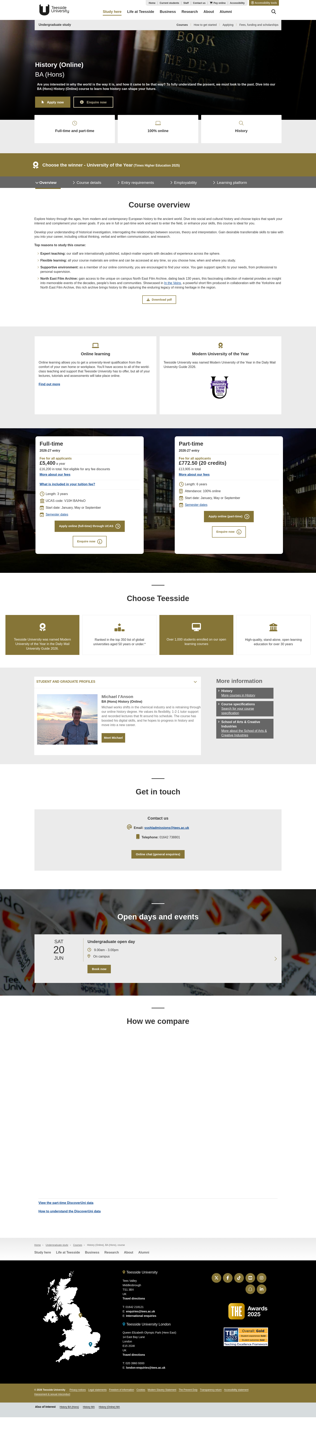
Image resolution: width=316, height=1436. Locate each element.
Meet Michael (114, 751)
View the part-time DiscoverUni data (66, 1220)
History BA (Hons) (69, 1426)
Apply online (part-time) (225, 526)
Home (152, 3)
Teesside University (54, 10)
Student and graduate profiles (65, 695)
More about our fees (55, 484)
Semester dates (57, 524)
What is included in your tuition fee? (67, 494)
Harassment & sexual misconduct (52, 1413)
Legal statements (97, 1408)
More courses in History (238, 709)
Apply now (57, 102)
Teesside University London (147, 1343)
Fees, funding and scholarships (259, 24)
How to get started (205, 24)
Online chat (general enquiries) (158, 869)
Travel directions (134, 1317)
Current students (169, 3)
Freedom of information (121, 1408)
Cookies (140, 1408)
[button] (264, 3)
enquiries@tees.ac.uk (140, 1330)
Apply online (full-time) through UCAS (86, 536)
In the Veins (172, 288)
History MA (89, 1426)
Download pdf (159, 305)
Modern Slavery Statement (162, 1408)
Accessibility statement (236, 1408)
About (128, 1271)
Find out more (50, 393)
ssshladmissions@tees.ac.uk (166, 842)
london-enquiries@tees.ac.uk (145, 1386)
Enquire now (102, 102)
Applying (228, 24)
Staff (186, 3)
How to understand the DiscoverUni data (70, 1229)
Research (111, 1271)
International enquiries (141, 1334)
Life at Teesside (68, 1271)
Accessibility (237, 3)
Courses (182, 24)
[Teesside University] (80, 1334)
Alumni (143, 1271)
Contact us (199, 3)
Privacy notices (78, 1408)
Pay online (220, 3)
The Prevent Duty (188, 1408)
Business (92, 1271)
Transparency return (211, 1408)
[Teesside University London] (90, 1363)
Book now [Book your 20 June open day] (98, 986)
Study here (42, 1271)
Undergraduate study (55, 24)
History (241, 129)
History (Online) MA (109, 1426)
